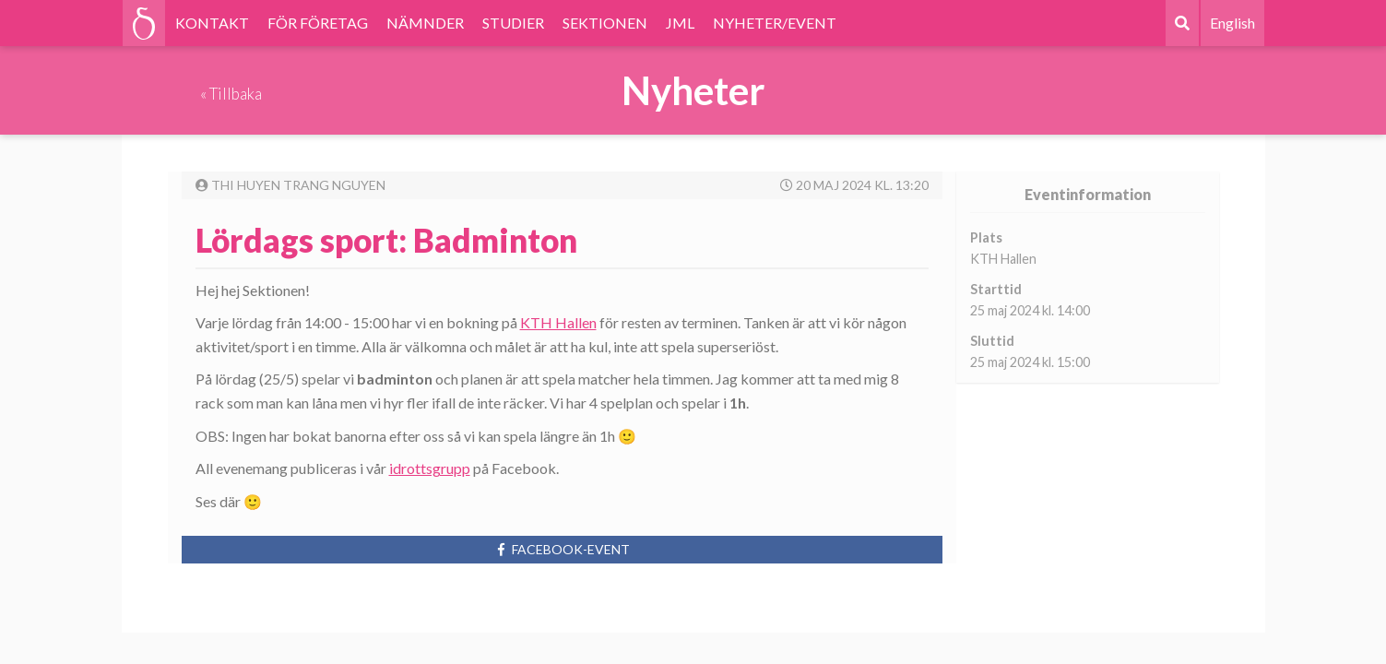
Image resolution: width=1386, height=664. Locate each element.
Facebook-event (562, 549)
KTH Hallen (558, 322)
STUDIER (513, 22)
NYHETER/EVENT (774, 22)
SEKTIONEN (605, 22)
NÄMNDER (425, 22)
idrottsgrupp (429, 468)
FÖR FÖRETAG (317, 22)
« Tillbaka (231, 93)
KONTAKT (212, 22)
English (1232, 22)
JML (680, 22)
